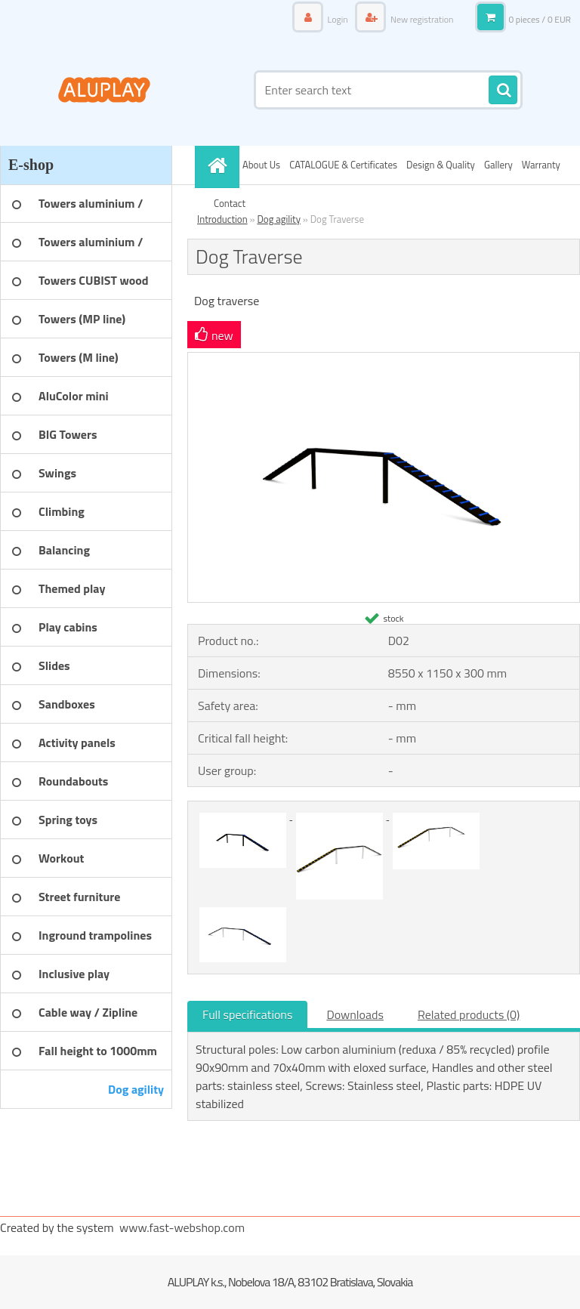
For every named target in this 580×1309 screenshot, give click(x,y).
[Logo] (104, 90)
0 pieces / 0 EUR (539, 19)
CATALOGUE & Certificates (343, 164)
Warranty (541, 164)
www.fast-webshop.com (182, 1227)
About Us (261, 164)
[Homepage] (219, 165)
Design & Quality (440, 164)
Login (337, 19)
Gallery (498, 164)
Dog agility (279, 219)
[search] (503, 90)
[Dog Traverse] (383, 359)
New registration (420, 19)
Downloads (355, 1014)
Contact (229, 203)
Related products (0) (469, 1014)
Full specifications (247, 1014)
